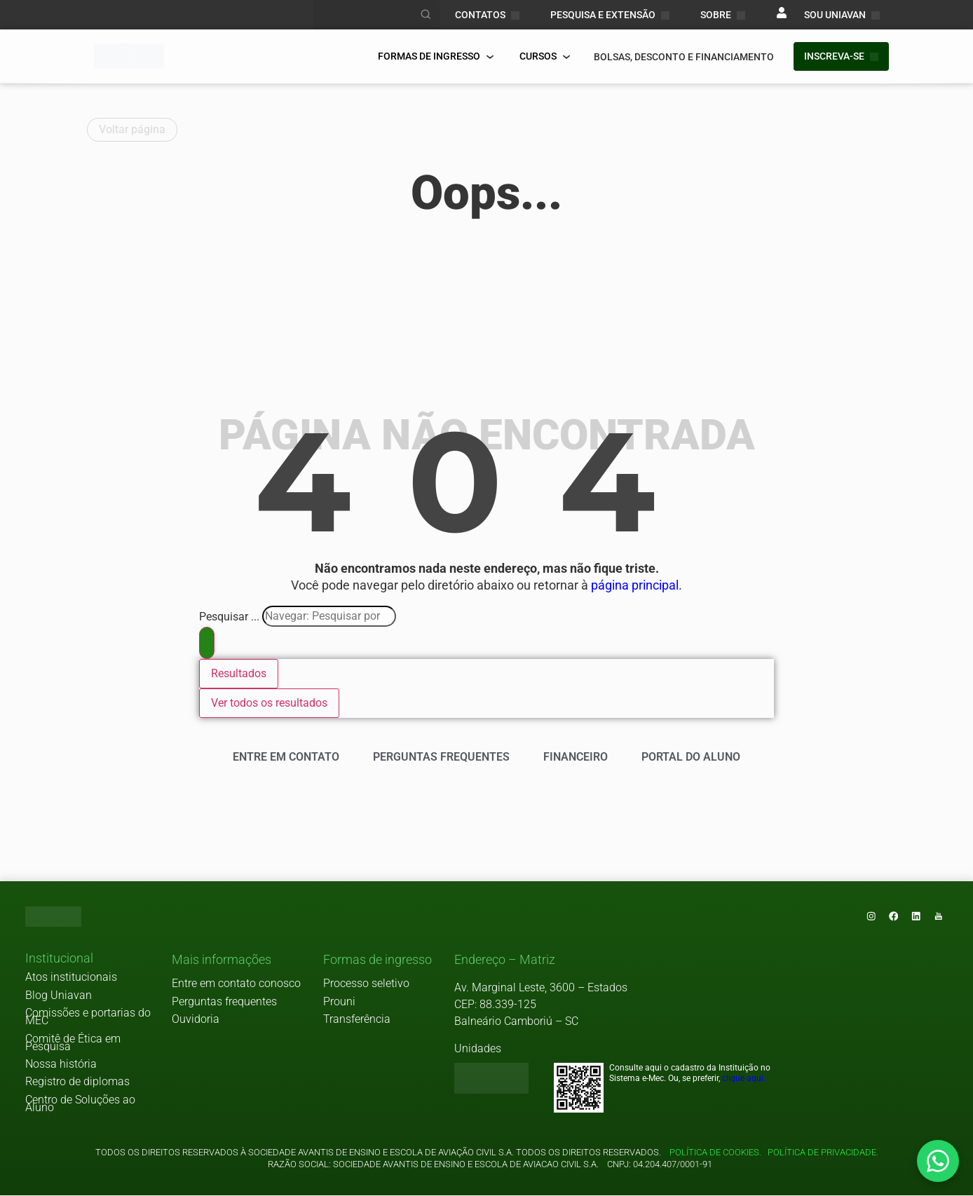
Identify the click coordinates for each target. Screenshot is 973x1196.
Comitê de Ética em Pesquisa (73, 1043)
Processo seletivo (366, 984)
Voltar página (132, 129)
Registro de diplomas (77, 1082)
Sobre (722, 14)
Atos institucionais (71, 977)
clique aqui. (744, 1079)
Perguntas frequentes (224, 1002)
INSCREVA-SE (841, 56)
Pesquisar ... (229, 617)
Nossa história (61, 1064)
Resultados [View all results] (238, 673)
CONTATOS (487, 14)
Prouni (339, 1002)
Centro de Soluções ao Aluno (80, 1104)
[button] (59, 959)
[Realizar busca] (426, 14)
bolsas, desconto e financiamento (684, 56)
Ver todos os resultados (269, 702)
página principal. (636, 585)
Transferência (356, 1019)
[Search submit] (207, 643)
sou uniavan (842, 14)
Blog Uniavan (58, 996)
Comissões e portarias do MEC (88, 1017)
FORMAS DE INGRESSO (436, 56)
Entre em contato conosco (236, 984)
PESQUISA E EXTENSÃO (609, 14)
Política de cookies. (715, 1153)
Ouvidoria (195, 1019)
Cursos (545, 56)
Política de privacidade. (820, 1153)
